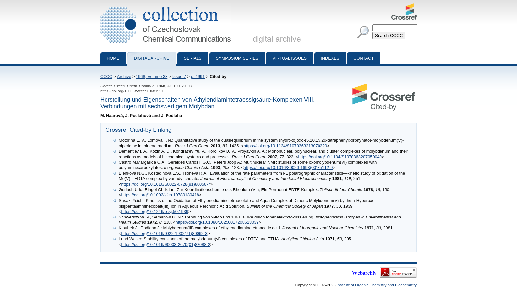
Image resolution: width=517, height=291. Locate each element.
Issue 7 (179, 76)
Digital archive (151, 58)
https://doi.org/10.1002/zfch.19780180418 (160, 194)
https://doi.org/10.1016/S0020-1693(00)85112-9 (288, 167)
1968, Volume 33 (151, 76)
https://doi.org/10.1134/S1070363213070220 (285, 145)
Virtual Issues (289, 58)
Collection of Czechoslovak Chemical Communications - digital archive (172, 6)
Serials (193, 58)
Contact (363, 58)
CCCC (106, 76)
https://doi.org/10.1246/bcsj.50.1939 (154, 211)
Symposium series (237, 58)
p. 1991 (198, 76)
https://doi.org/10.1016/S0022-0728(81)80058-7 (165, 184)
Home (113, 58)
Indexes (330, 58)
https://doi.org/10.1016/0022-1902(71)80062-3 (164, 233)
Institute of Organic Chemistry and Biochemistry (377, 285)
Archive (124, 76)
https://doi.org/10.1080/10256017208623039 (217, 222)
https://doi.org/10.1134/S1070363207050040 (340, 156)
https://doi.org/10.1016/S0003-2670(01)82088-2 (165, 244)
